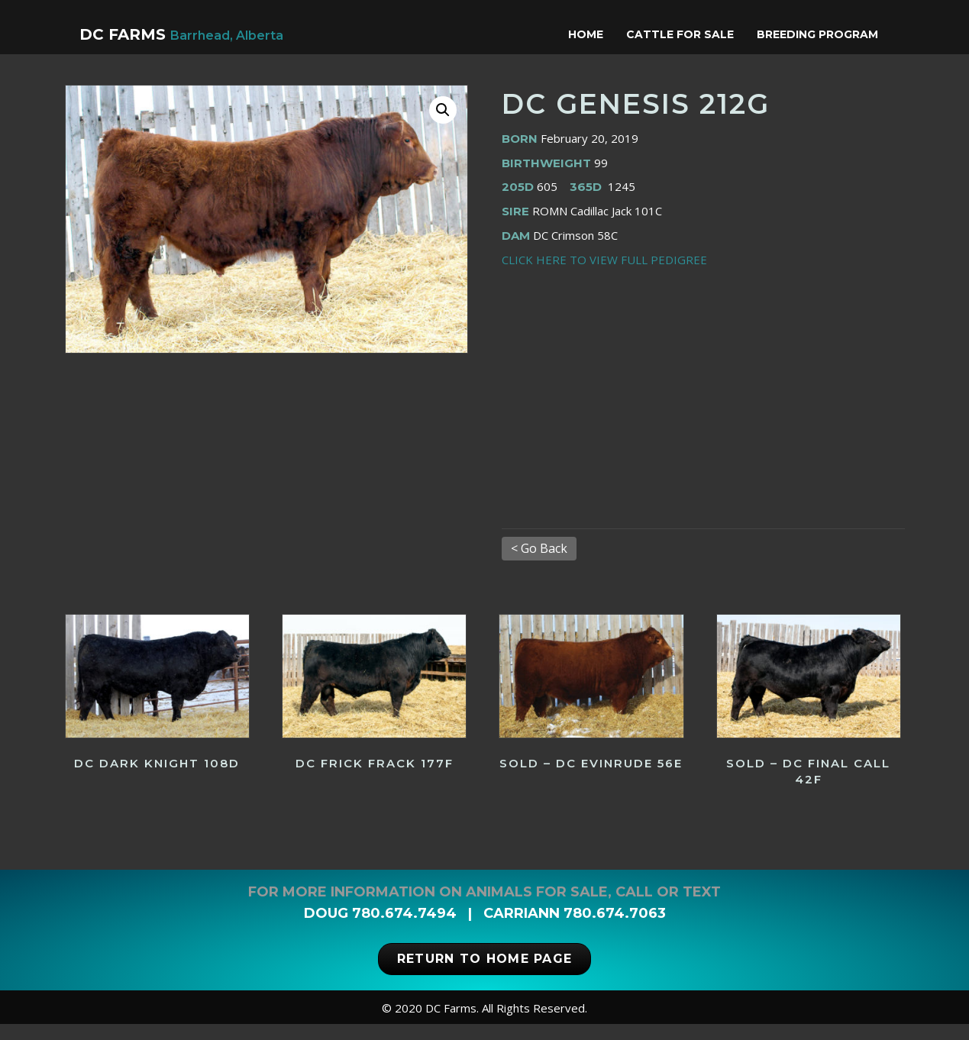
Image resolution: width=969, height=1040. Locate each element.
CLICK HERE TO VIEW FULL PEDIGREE (604, 275)
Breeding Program (832, 34)
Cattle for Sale (694, 34)
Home (600, 34)
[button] (443, 126)
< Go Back (539, 564)
